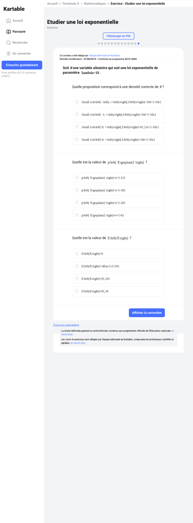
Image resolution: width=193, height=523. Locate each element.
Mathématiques (95, 3)
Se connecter (18, 53)
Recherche (17, 42)
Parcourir (16, 31)
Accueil (14, 20)
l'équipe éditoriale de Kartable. (104, 55)
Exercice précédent (66, 325)
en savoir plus (78, 343)
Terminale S (70, 3)
